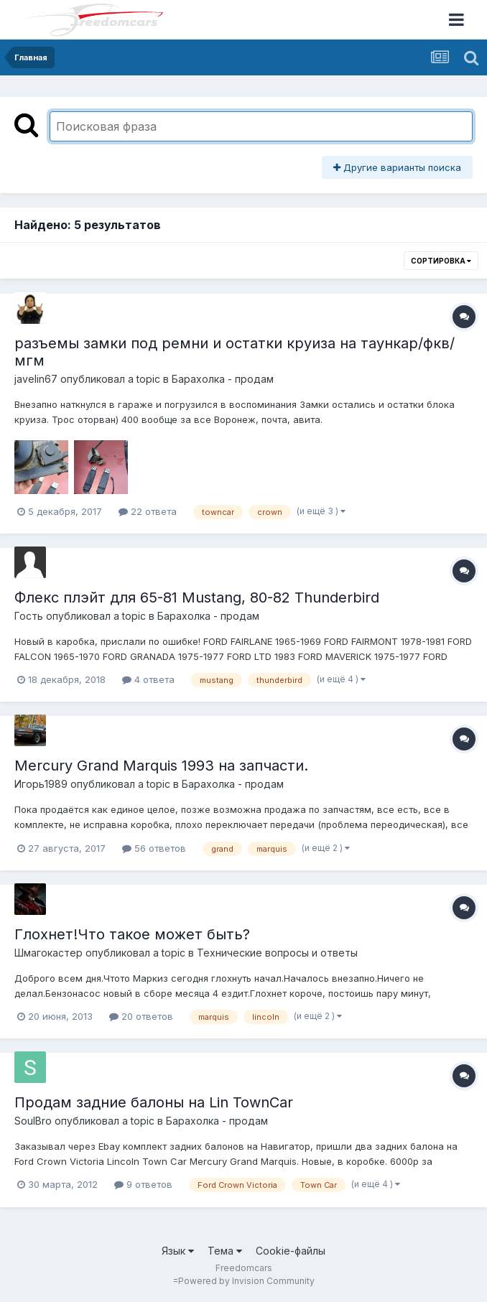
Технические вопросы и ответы (277, 953)
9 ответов (143, 1184)
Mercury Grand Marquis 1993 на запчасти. (161, 765)
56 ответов (154, 848)
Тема (225, 1251)
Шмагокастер (48, 953)
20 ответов (141, 1016)
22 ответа (148, 511)
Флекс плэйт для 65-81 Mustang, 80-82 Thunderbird (196, 597)
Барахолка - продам (223, 379)
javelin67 (35, 379)
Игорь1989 (41, 784)
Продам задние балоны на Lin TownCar (153, 1102)
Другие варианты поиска (397, 167)
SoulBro (33, 1121)
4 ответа (148, 679)
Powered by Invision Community (246, 1280)
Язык (178, 1251)
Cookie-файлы (290, 1251)
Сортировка (441, 260)
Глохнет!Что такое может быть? (132, 934)
